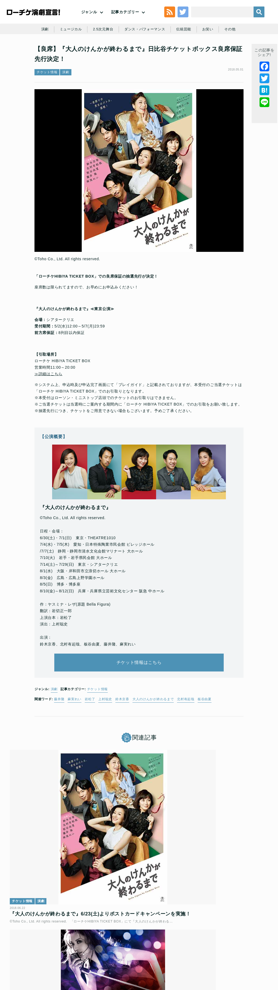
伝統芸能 (200, 52)
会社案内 (173, 951)
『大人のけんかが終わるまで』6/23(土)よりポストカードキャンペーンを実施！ (51, 868)
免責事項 (153, 951)
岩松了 (90, 732)
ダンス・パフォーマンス (159, 52)
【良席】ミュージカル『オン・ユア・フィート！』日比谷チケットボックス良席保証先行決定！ (138, 868)
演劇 (54, 52)
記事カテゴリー (125, 20)
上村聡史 (105, 732)
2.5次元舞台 (115, 52)
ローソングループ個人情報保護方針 (222, 942)
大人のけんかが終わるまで (153, 732)
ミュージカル (81, 52)
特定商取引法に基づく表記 (118, 951)
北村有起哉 (185, 732)
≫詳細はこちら (48, 399)
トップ (33, 942)
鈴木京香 (122, 732)
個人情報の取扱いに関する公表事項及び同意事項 (150, 942)
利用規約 (51, 942)
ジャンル (89, 20)
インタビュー (198, 848)
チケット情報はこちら (139, 691)
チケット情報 (47, 102)
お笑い (225, 52)
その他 (248, 52)
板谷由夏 (204, 732)
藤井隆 (59, 732)
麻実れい (74, 732)
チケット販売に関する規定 (85, 942)
